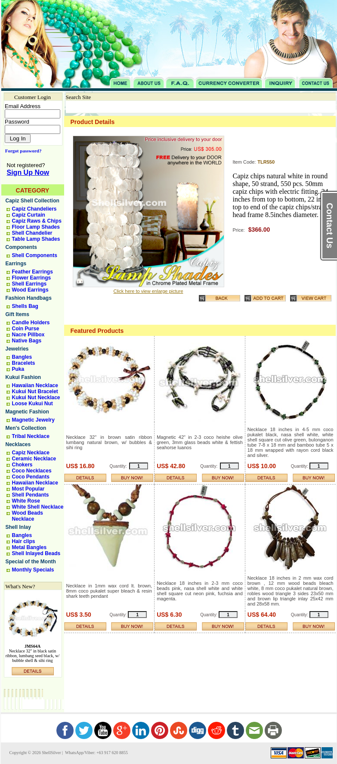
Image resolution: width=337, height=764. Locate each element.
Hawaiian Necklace (35, 385)
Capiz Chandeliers (34, 209)
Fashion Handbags (29, 298)
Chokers (22, 465)
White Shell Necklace (38, 507)
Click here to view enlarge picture (148, 291)
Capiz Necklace (30, 453)
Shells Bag (25, 306)
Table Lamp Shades (36, 239)
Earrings (16, 264)
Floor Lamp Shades (36, 227)
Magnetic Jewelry (33, 420)
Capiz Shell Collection (32, 201)
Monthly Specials (33, 570)
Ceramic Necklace (34, 459)
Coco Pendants (30, 477)
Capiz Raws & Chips (37, 221)
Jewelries (17, 349)
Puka (18, 369)
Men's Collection (26, 428)
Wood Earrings (30, 290)
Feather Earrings (32, 272)
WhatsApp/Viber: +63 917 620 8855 (96, 752)
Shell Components (34, 255)
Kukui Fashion (23, 377)
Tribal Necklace (30, 436)
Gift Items (17, 314)
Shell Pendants (30, 495)
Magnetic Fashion (27, 412)
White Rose (26, 501)
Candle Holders (31, 323)
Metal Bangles (29, 547)
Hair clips (23, 541)
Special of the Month (31, 562)
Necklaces (18, 444)
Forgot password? (22, 150)
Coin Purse (25, 329)
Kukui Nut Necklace (36, 397)
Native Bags (27, 341)
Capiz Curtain (28, 215)
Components (21, 247)
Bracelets (23, 363)
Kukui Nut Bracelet (35, 391)
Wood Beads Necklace (27, 516)
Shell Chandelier (32, 233)
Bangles (22, 357)
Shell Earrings (29, 284)
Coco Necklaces (32, 471)
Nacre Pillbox (28, 335)
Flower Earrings (31, 278)
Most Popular (28, 489)
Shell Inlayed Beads (36, 553)
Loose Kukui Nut (32, 404)
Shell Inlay (18, 527)
